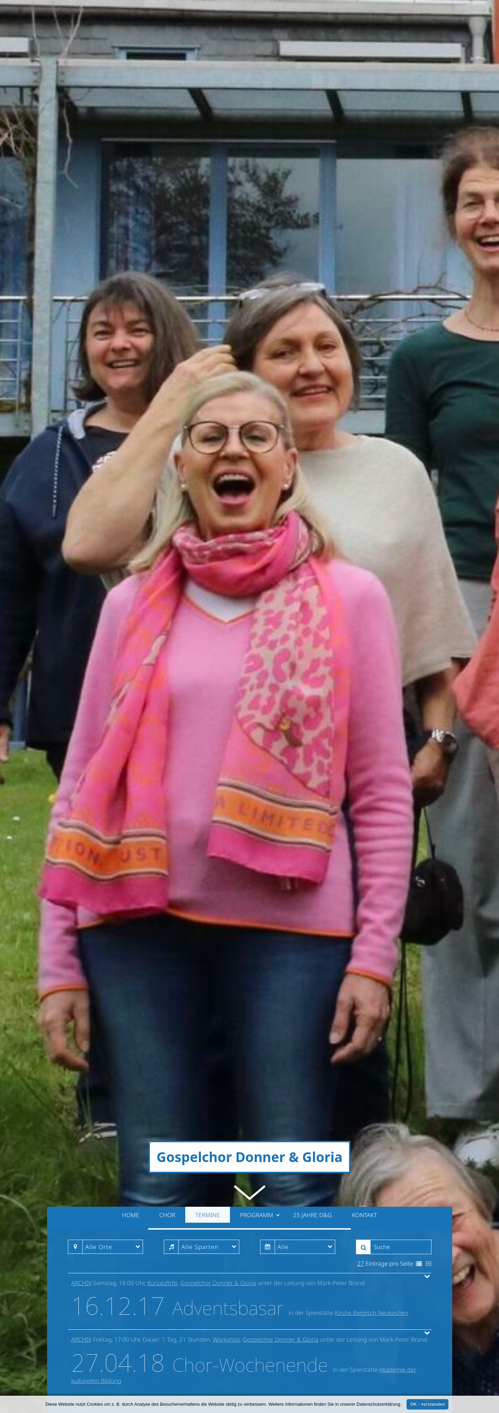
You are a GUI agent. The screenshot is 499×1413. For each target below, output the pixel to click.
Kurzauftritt (162, 840)
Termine (207, 773)
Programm (260, 773)
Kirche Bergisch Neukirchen (371, 870)
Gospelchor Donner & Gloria (218, 840)
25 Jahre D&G (312, 773)
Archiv (81, 840)
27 (360, 821)
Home (130, 773)
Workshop (226, 897)
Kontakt (364, 773)
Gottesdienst (163, 965)
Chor (167, 773)
